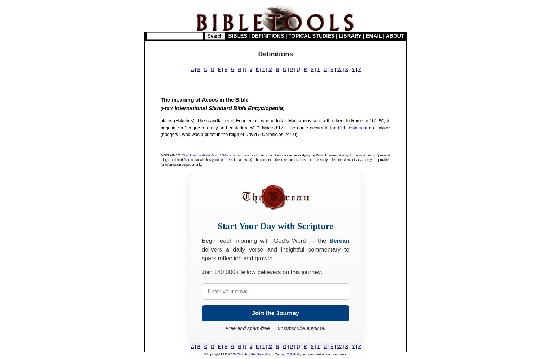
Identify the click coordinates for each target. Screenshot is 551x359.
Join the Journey (275, 313)
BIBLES (237, 36)
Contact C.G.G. (286, 354)
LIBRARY (350, 36)
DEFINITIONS (268, 36)
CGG (223, 155)
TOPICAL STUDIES (312, 36)
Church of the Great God (200, 155)
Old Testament (352, 127)
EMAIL (374, 36)
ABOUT (395, 36)
